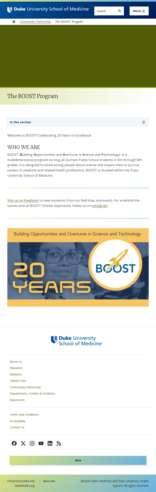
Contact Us (17, 427)
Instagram (100, 205)
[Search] (119, 10)
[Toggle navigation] (139, 10)
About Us (16, 362)
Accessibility (17, 421)
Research (16, 374)
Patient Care (18, 381)
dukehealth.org (25, 486)
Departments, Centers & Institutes (32, 393)
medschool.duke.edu (21, 481)
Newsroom (17, 400)
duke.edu (49, 481)
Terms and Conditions (24, 414)
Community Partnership (25, 387)
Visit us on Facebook (23, 200)
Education (16, 368)
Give (78, 460)
